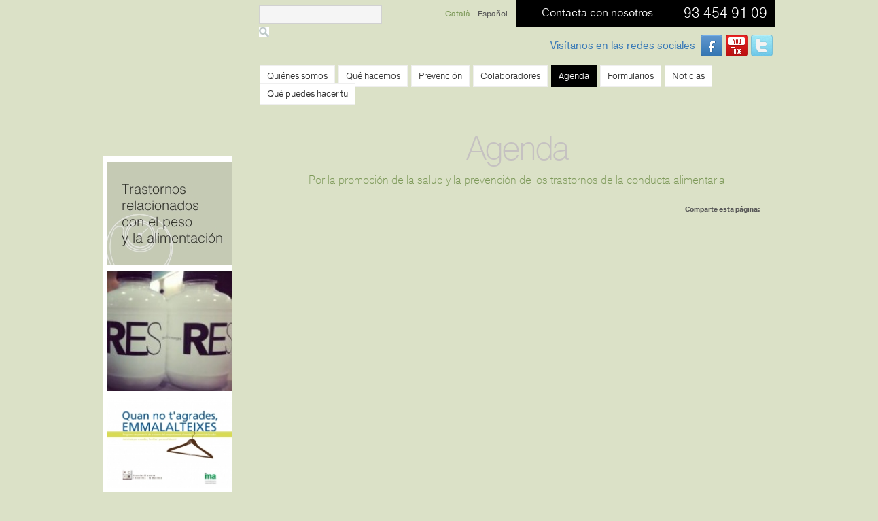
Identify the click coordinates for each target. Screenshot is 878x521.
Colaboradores (510, 76)
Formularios (631, 76)
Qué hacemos (373, 76)
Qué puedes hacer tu (307, 93)
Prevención (440, 76)
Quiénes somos (297, 76)
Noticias (688, 76)
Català (458, 13)
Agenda (574, 76)
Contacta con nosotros (597, 12)
